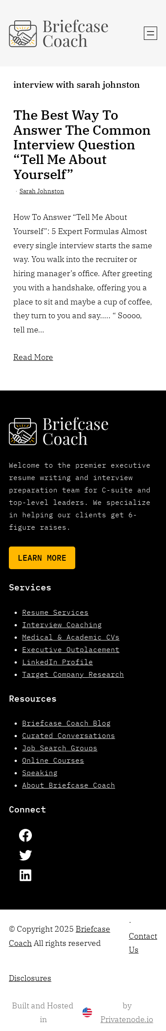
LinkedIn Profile (57, 661)
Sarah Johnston (41, 191)
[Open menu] (150, 33)
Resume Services (55, 612)
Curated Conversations (68, 735)
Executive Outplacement (71, 649)
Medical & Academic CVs (71, 637)
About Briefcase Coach (68, 785)
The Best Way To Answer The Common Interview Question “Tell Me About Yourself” (82, 144)
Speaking (40, 772)
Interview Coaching (62, 624)
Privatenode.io (126, 1019)
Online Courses (53, 760)
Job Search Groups (59, 747)
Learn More (42, 557)
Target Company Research (73, 674)
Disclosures (30, 978)
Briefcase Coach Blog (66, 723)
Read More (33, 356)
